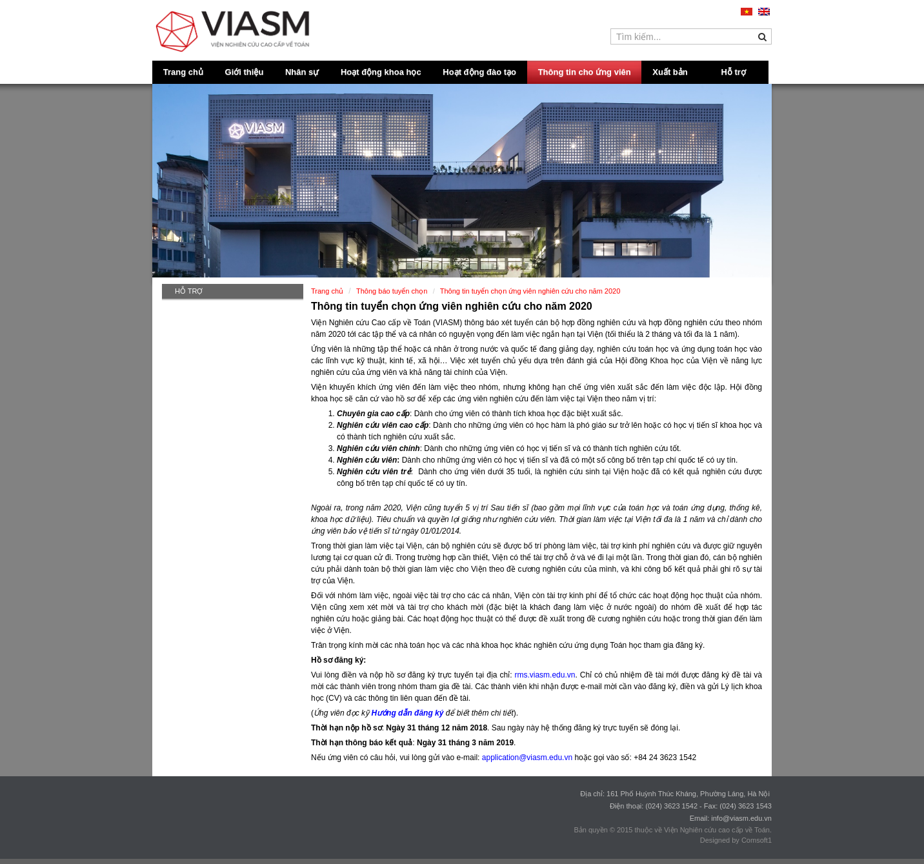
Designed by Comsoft (734, 840)
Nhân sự (302, 72)
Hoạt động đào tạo (479, 72)
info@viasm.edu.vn (741, 818)
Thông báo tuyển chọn (391, 291)
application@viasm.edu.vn (527, 757)
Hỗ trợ (733, 72)
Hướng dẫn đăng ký (407, 713)
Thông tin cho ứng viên (584, 72)
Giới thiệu (244, 72)
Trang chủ (183, 72)
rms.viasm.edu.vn (544, 674)
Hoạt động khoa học (381, 72)
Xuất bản (669, 72)
